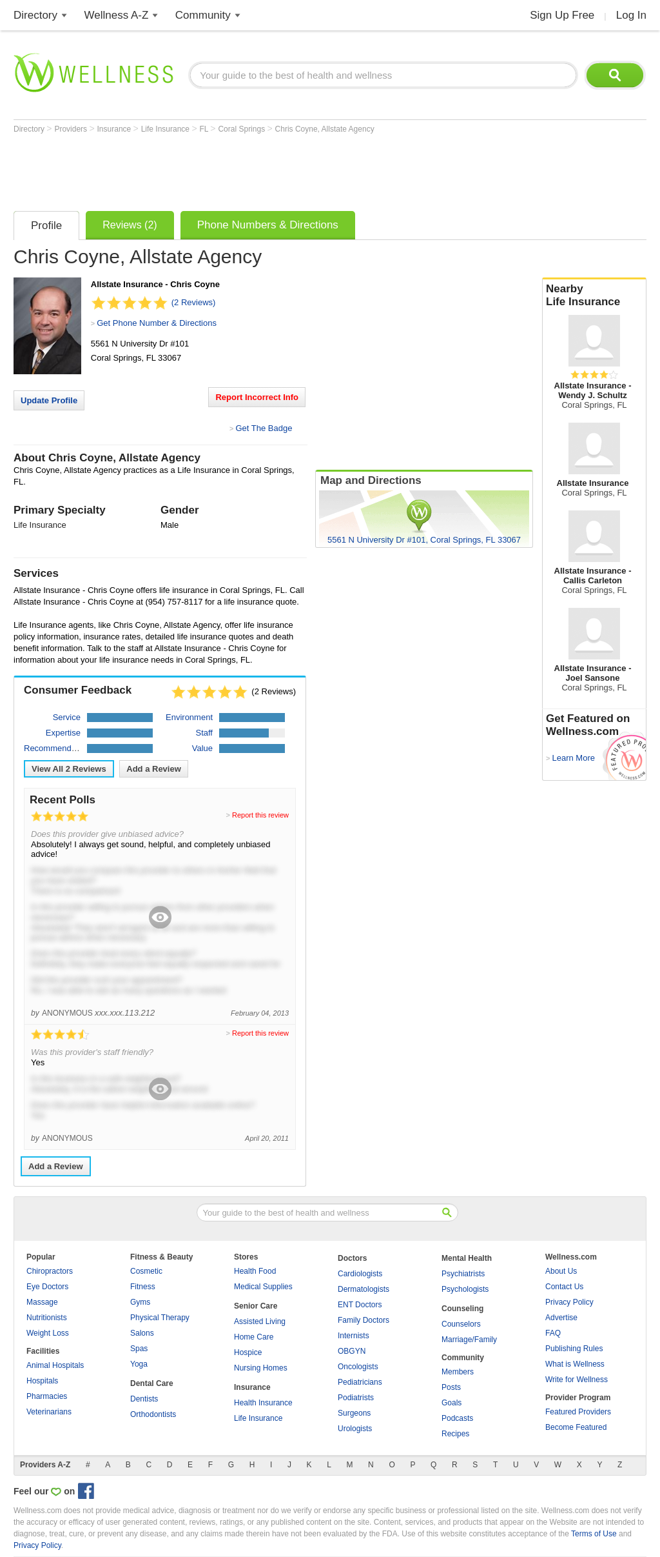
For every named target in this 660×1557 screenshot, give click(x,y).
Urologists (355, 1428)
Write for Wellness (576, 1379)
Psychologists (465, 1289)
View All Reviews (69, 769)
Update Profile (49, 400)
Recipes (455, 1433)
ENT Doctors (360, 1304)
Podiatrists (356, 1397)
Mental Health (467, 1258)
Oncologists (358, 1366)
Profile (46, 225)
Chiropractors (49, 1271)
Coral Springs (242, 129)
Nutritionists (46, 1317)
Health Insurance (263, 1402)
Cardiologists (360, 1273)
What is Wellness (575, 1364)
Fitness (142, 1286)
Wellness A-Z (116, 15)
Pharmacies (46, 1396)
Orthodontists (153, 1414)
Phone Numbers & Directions (267, 225)
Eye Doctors (47, 1286)
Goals (451, 1402)
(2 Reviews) (193, 302)
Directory (35, 15)
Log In (631, 15)
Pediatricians (360, 1382)
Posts (451, 1387)
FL (204, 129)
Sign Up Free (562, 15)
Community (203, 15)
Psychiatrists (463, 1273)
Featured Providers (578, 1411)
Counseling (462, 1308)
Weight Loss (47, 1333)
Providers (71, 129)
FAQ (553, 1333)
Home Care (253, 1336)
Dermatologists (363, 1289)
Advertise (561, 1317)
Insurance (115, 129)
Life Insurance (166, 129)
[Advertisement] (248, 169)
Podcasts (457, 1418)
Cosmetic (146, 1271)
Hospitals (42, 1380)
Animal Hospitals (55, 1365)
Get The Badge (263, 428)
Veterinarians (49, 1411)
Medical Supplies (263, 1286)
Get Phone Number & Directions (157, 323)
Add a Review (153, 769)
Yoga (139, 1364)
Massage (42, 1302)
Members (458, 1371)
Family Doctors (363, 1320)
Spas (139, 1348)
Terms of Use (594, 1533)
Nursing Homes (260, 1367)
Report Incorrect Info (256, 397)
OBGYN (351, 1351)
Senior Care (255, 1306)
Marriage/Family (469, 1339)
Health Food (255, 1271)
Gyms (140, 1302)
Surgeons (354, 1413)
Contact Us (564, 1286)
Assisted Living (260, 1321)
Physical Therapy (159, 1317)
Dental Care (151, 1383)
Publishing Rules (574, 1348)
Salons (142, 1333)
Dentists (144, 1398)
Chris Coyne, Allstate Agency (324, 129)
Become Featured (576, 1427)
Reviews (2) (129, 224)
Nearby (594, 295)
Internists (353, 1335)
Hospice (248, 1352)
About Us (561, 1271)
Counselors (461, 1324)
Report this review (260, 815)
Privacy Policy (569, 1302)
